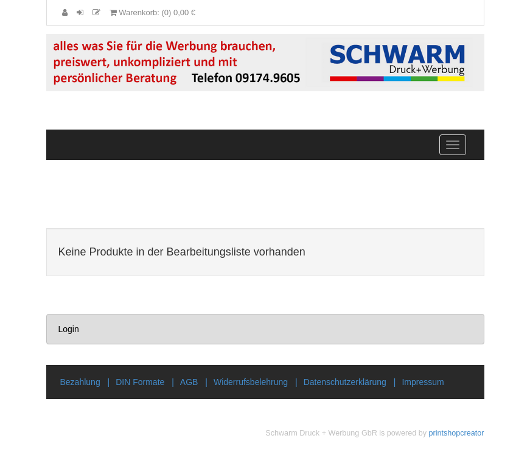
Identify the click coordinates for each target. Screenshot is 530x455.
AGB (189, 382)
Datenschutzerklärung (345, 382)
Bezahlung (80, 382)
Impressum (423, 382)
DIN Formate (140, 382)
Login (68, 329)
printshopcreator (456, 433)
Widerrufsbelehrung (251, 382)
